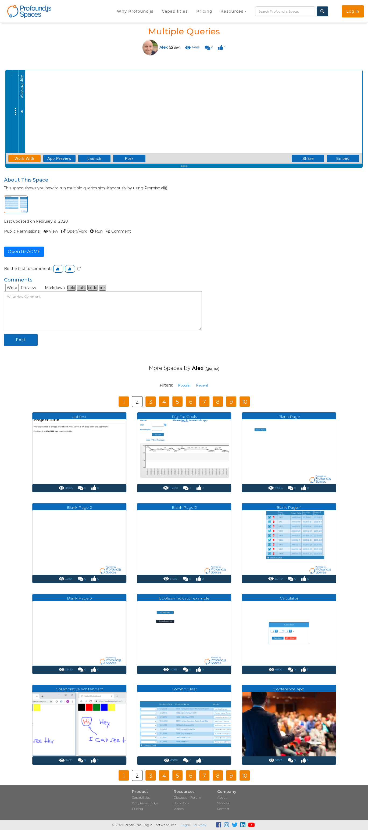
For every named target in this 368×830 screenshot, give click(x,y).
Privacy (200, 825)
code (92, 287)
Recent (202, 385)
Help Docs (181, 803)
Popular (184, 385)
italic (81, 287)
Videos (179, 809)
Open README (24, 251)
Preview (28, 287)
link (102, 287)
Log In (352, 11)
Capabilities (141, 797)
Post (21, 340)
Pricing (137, 809)
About (222, 797)
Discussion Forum (187, 797)
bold (71, 287)
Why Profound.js (145, 803)
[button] (233, 11)
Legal (185, 825)
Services (223, 803)
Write (12, 287)
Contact (223, 809)
